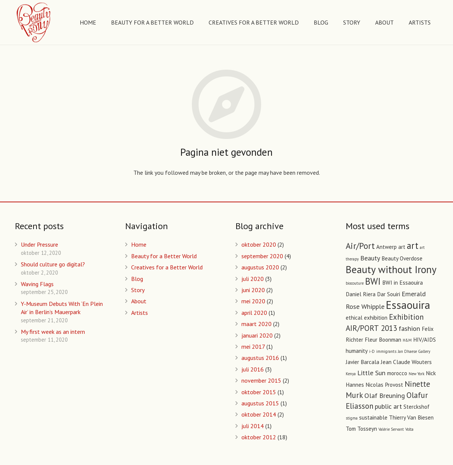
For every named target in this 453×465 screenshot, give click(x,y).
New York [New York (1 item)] (416, 373)
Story (138, 290)
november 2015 (261, 380)
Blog (137, 278)
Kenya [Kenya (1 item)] (351, 373)
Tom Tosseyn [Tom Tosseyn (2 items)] (361, 428)
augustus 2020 (260, 267)
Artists (139, 312)
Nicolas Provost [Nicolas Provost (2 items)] (384, 384)
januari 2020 (257, 335)
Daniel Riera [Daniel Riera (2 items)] (361, 294)
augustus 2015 (260, 403)
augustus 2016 (260, 357)
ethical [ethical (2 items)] (354, 317)
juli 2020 (252, 278)
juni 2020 (253, 290)
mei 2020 (253, 301)
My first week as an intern (53, 331)
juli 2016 (252, 369)
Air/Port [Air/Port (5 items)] (360, 245)
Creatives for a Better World (167, 267)
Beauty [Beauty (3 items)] (370, 257)
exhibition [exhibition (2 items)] (375, 317)
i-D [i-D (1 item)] (372, 351)
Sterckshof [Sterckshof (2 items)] (416, 406)
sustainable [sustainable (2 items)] (373, 417)
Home (138, 244)
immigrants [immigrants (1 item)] (386, 351)
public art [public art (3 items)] (388, 406)
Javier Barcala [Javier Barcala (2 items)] (362, 362)
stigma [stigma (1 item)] (352, 418)
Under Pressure (39, 244)
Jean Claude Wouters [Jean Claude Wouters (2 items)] (406, 362)
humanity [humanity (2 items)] (357, 350)
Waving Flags (37, 284)
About (138, 301)
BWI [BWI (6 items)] (373, 281)
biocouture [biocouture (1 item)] (355, 283)
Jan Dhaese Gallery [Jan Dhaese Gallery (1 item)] (414, 351)
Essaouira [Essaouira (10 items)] (408, 305)
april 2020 (254, 312)
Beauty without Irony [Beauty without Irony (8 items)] (391, 269)
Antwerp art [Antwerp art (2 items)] (390, 246)
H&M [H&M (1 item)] (407, 340)
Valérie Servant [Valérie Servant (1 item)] (391, 429)
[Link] (34, 22)
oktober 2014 (258, 414)
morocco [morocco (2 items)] (397, 373)
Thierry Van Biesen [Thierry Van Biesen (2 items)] (411, 417)
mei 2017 (253, 346)
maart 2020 (256, 324)
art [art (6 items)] (412, 246)
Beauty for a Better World (164, 256)
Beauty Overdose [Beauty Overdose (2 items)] (401, 258)
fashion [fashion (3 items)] (409, 328)
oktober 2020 (258, 244)
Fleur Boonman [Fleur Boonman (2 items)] (383, 339)
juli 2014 (252, 426)
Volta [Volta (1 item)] (409, 429)
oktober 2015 (258, 392)
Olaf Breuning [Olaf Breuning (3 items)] (384, 395)
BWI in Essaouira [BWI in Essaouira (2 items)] (402, 282)
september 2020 (262, 256)
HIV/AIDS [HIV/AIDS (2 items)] (424, 339)
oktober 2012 (258, 437)
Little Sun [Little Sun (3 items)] (371, 372)
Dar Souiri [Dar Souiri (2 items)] (388, 294)
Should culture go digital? (53, 264)
